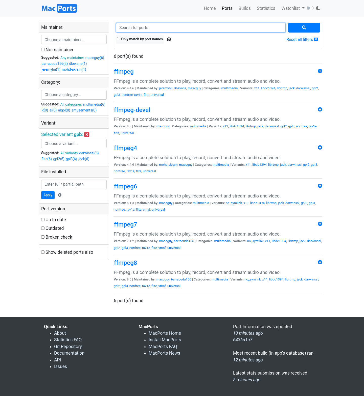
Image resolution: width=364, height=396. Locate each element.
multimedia (229, 88)
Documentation (69, 353)
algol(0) (64, 110)
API (57, 359)
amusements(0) (84, 110)
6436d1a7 (242, 339)
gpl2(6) (58, 159)
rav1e (138, 95)
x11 (257, 88)
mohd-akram (168, 164)
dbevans (180, 88)
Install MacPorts (165, 339)
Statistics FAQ (68, 339)
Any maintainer (72, 58)
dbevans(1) (78, 64)
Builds (245, 8)
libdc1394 (268, 88)
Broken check (56, 237)
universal (157, 95)
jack (292, 88)
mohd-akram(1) (74, 69)
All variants (69, 153)
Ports (227, 8)
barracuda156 (184, 241)
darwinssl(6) (89, 153)
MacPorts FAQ (163, 346)
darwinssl (303, 88)
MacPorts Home (165, 333)
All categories (71, 104)
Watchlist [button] (291, 8)
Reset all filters (302, 39)
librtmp (282, 88)
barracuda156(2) (54, 64)
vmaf (146, 209)
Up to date (53, 219)
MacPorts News (164, 353)
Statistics (266, 8)
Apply (47, 195)
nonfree (127, 95)
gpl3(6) (71, 159)
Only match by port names (140, 39)
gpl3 (117, 95)
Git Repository (68, 346)
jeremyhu (165, 88)
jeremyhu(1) (50, 69)
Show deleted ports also (67, 252)
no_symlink (233, 203)
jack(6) (83, 159)
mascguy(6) (94, 58)
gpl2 (315, 88)
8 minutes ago (246, 379)
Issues (60, 366)
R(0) (44, 110)
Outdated (52, 228)
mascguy (194, 88)
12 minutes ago (248, 359)
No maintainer (57, 49)
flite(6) (46, 159)
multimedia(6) (94, 104)
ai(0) (53, 110)
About (60, 333)
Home (210, 8)
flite (146, 95)
